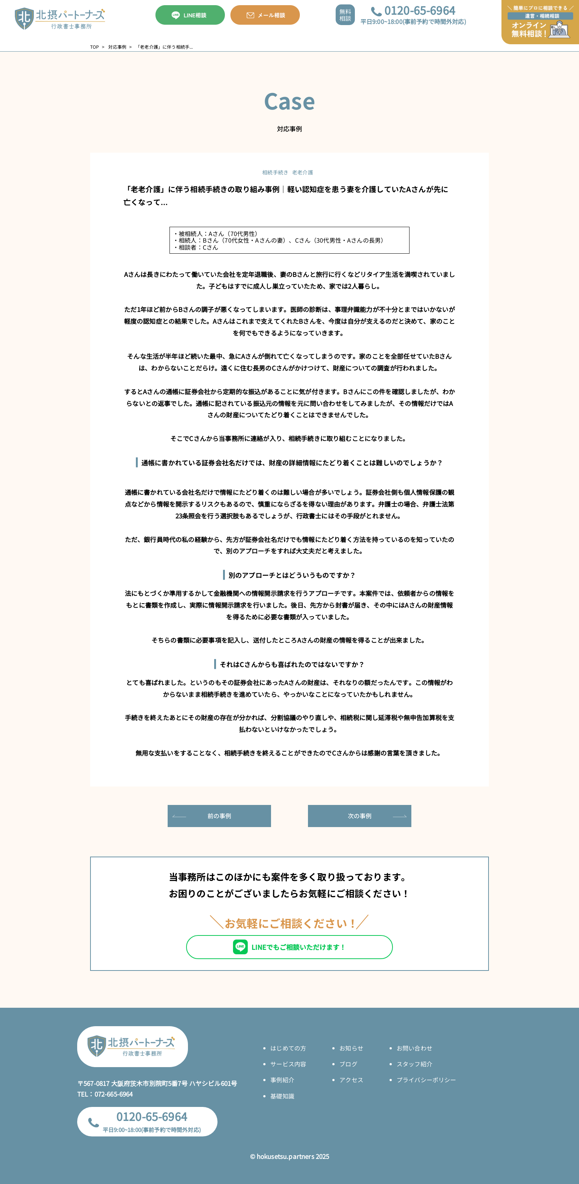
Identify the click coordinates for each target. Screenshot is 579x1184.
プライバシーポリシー (426, 1079)
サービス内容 (288, 1063)
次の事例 (360, 815)
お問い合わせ (414, 1048)
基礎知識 (282, 1095)
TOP (94, 46)
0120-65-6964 (419, 10)
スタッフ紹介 (414, 1063)
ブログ (348, 1063)
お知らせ (351, 1048)
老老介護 (302, 172)
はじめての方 (288, 1048)
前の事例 (220, 815)
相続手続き (275, 172)
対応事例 (117, 46)
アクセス (351, 1079)
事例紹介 (282, 1079)
